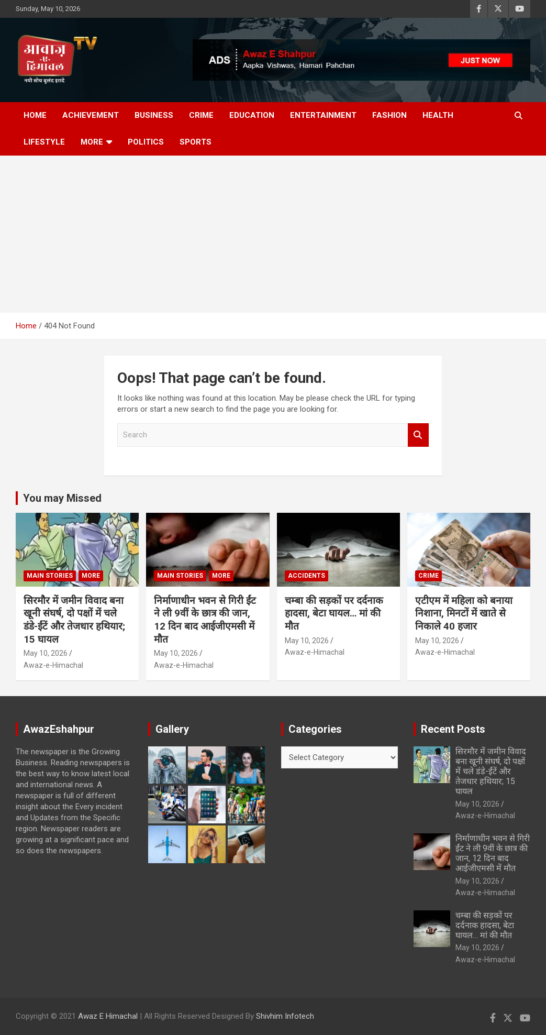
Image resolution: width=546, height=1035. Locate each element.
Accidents (306, 575)
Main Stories (50, 575)
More (92, 142)
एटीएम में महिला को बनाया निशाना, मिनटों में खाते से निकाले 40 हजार (463, 613)
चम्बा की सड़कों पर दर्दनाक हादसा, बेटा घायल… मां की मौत (334, 613)
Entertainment (323, 115)
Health (437, 115)
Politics (146, 142)
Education (251, 115)
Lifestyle (44, 142)
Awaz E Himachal (108, 1016)
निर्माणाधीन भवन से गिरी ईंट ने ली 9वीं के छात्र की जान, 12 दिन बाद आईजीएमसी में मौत (205, 619)
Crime (201, 115)
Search (418, 435)
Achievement (90, 115)
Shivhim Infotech (285, 1016)
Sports (195, 142)
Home (35, 115)
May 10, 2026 (46, 653)
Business (154, 115)
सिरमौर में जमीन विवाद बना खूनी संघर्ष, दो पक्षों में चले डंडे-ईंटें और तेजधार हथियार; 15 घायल (74, 619)
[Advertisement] (273, 234)
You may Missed (62, 498)
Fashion (389, 115)
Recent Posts (453, 729)
